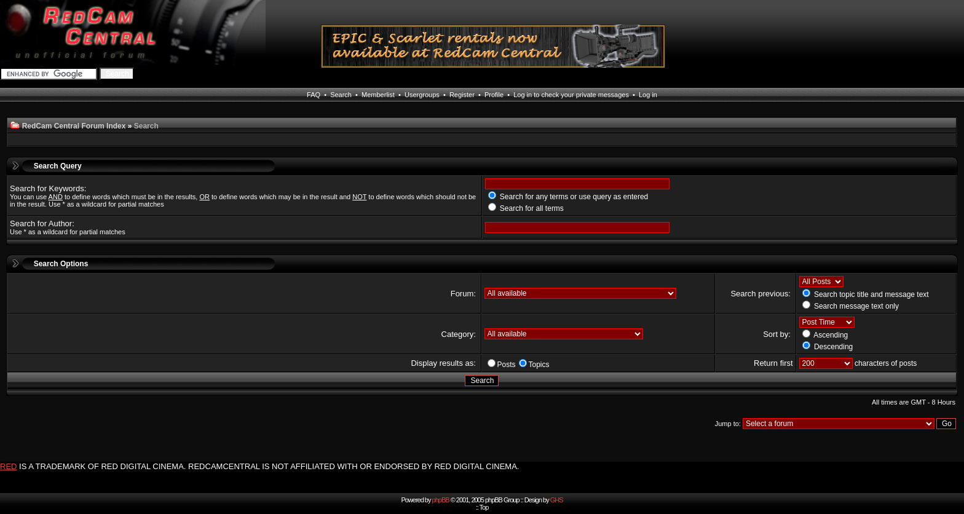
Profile (494, 94)
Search (341, 94)
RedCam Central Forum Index (74, 126)
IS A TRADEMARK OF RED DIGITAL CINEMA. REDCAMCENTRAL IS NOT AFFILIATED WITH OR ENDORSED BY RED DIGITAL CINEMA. (269, 466)
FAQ (313, 94)
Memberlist (378, 94)
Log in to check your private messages (571, 94)
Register (462, 94)
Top (484, 507)
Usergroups (422, 94)
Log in (648, 94)
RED (8, 466)
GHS (556, 500)
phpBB (440, 500)
